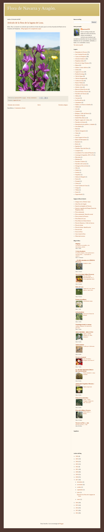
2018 (77, 477)
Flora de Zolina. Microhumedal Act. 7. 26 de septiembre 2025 (88, 277)
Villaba (77, 190)
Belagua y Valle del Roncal (82, 113)
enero (78, 499)
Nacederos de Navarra (81, 93)
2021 (77, 469)
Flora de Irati (78, 229)
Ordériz (77, 170)
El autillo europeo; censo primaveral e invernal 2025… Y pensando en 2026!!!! (85, 254)
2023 (77, 464)
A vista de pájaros (80, 251)
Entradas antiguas (63, 105)
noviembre (80, 484)
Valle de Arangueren (80, 131)
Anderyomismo (80, 344)
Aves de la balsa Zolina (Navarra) (85, 274)
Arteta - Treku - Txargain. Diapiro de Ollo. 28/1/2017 (88, 401)
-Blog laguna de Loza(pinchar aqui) (31, 28)
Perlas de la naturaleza (82, 398)
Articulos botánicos (80, 58)
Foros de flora (79, 231)
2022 (77, 466)
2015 (77, 505)
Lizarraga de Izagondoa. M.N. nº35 (84, 155)
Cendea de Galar (79, 80)
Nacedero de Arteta (80, 122)
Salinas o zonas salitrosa (81, 67)
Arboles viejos (79, 87)
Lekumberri (78, 102)
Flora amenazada (79, 212)
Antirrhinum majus (88, 301)
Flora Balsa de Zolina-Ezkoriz (83, 221)
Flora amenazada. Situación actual (84, 214)
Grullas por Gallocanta (88, 346)
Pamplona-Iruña (79, 61)
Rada (76, 128)
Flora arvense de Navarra (81, 216)
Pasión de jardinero (81, 299)
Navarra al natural (81, 357)
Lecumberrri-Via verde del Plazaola (84, 152)
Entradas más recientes (14, 105)
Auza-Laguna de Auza (81, 137)
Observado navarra (80, 236)
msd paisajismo (80, 312)
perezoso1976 (86, 29)
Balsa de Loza (79, 287)
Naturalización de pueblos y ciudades (85, 124)
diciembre (80, 482)
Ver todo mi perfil (78, 45)
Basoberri (77, 142)
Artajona (77, 111)
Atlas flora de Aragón (80, 204)
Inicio (39, 105)
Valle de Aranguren (80, 78)
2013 (77, 510)
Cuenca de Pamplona (80, 56)
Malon (77, 65)
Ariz (76, 135)
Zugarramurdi (78, 194)
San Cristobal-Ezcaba (80, 54)
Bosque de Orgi (79, 115)
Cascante (77, 98)
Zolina (77, 69)
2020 (77, 472)
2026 (77, 456)
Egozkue (77, 146)
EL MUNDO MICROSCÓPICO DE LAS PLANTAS (84, 370)
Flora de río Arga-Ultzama (82, 63)
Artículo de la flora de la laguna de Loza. (25, 23)
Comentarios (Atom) (20, 108)
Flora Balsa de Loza (80, 218)
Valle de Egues (79, 76)
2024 (77, 461)
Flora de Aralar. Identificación (83, 227)
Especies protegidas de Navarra (83, 206)
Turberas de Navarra (80, 85)
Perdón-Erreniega (79, 74)
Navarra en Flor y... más (82, 423)
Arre (76, 109)
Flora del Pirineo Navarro (81, 91)
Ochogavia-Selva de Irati (81, 166)
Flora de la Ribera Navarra (83, 410)
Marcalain (78, 157)
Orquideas (78, 174)
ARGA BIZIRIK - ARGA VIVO (84, 332)
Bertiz (76, 144)
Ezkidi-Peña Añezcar (80, 117)
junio (78, 492)
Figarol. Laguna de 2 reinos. (82, 120)
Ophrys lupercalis (87, 387)
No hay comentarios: (32, 97)
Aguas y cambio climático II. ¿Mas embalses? (87, 335)
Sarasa (77, 179)
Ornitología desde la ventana (83, 324)
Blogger (61, 523)
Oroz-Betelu (78, 126)
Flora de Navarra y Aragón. (31, 8)
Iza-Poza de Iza (79, 100)
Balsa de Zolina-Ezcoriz (81, 89)
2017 (77, 479)
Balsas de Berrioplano (81, 139)
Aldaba (77, 107)
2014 (77, 508)
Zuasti (77, 192)
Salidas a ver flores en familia (83, 104)
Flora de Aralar (79, 225)
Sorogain (77, 181)
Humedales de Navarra (81, 52)
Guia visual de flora (80, 234)
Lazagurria (78, 150)
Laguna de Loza (17, 100)
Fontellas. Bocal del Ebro (81, 148)
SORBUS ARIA (87, 263)
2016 (77, 502)
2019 (77, 474)
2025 (77, 459)
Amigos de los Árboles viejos (83, 201)
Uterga (77, 188)
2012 (77, 513)
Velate (77, 133)
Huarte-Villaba (79, 82)
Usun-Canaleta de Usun (81, 185)
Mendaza (77, 159)
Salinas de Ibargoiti (80, 177)
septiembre (80, 489)
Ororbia (77, 172)
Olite (76, 168)
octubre (79, 487)
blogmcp (78, 243)
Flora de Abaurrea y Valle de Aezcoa (84, 223)
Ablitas (77, 96)
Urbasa (77, 183)
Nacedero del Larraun (81, 163)
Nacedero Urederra (80, 161)
